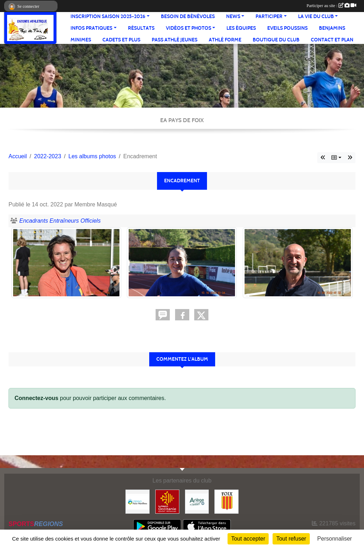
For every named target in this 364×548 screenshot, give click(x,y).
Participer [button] (269, 16)
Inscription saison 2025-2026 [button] (108, 16)
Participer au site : (331, 5)
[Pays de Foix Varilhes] (137, 501)
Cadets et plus (121, 40)
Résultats (141, 28)
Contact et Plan (332, 40)
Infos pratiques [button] (91, 28)
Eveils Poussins (287, 28)
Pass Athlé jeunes (174, 40)
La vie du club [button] (316, 16)
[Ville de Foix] (226, 501)
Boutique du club (276, 40)
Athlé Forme (225, 40)
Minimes (81, 40)
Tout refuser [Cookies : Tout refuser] (291, 539)
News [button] (233, 16)
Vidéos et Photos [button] (188, 28)
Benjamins (332, 28)
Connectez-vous (36, 398)
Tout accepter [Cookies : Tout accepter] (248, 539)
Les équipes (241, 28)
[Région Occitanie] (167, 501)
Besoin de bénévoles (188, 16)
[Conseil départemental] (197, 501)
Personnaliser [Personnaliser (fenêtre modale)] (334, 539)
